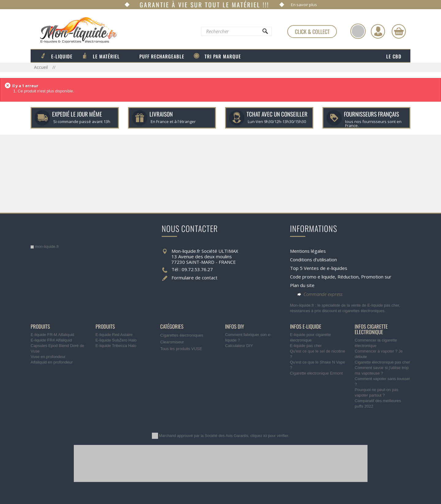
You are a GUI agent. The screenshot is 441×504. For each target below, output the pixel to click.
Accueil (41, 67)
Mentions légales (308, 251)
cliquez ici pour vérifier (269, 436)
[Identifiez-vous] (378, 31)
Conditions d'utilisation (313, 259)
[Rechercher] (265, 33)
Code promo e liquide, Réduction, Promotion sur (340, 277)
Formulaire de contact (194, 277)
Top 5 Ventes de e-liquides (318, 268)
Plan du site (302, 285)
